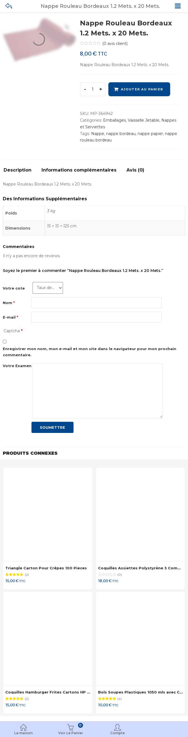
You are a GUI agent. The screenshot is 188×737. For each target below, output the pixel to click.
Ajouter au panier (142, 89)
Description (17, 170)
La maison (23, 730)
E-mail (10, 317)
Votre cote (14, 288)
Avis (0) (135, 170)
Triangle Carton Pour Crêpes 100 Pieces (46, 568)
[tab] (19, 171)
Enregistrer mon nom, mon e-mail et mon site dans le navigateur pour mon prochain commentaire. (89, 351)
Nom (9, 302)
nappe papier (150, 133)
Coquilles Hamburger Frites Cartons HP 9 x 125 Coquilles (62, 692)
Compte (117, 730)
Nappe (97, 133)
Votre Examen (17, 365)
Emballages (114, 120)
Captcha (13, 330)
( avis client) (115, 43)
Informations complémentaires (78, 170)
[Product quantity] (93, 89)
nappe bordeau (121, 133)
